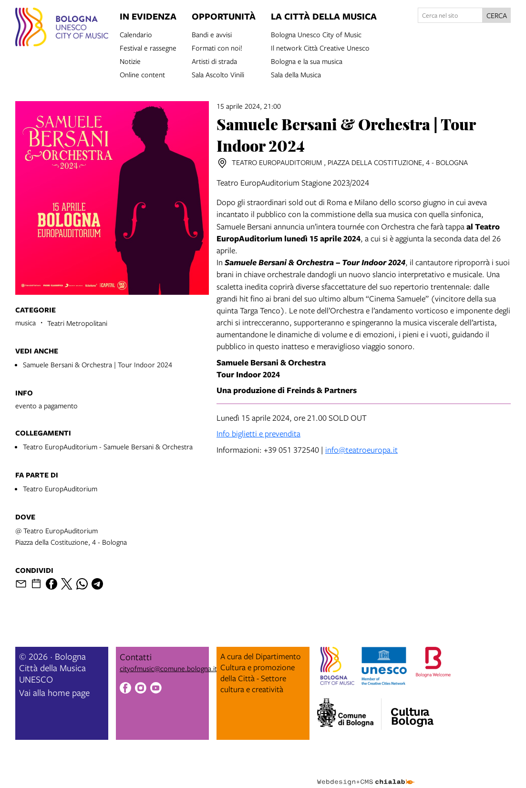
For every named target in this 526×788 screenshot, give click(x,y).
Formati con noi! (217, 47)
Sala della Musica (296, 74)
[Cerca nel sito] (450, 15)
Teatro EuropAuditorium (60, 488)
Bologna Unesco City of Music (316, 34)
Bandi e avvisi (212, 34)
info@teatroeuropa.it (361, 449)
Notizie (130, 60)
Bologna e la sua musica (306, 60)
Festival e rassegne (148, 47)
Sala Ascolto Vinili (218, 74)
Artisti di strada (214, 60)
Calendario (136, 34)
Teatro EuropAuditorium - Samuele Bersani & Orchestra (108, 446)
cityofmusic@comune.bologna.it (168, 668)
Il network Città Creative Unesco (320, 47)
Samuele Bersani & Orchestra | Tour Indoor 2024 (97, 364)
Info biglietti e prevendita (258, 433)
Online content (142, 74)
